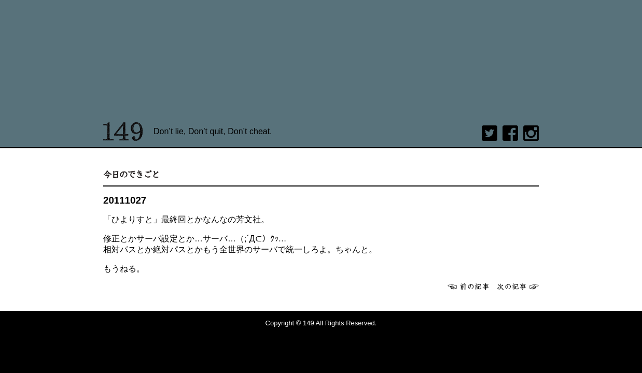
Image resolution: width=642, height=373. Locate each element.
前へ (468, 286)
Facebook (510, 133)
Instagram (531, 133)
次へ (518, 286)
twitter (489, 133)
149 (123, 131)
